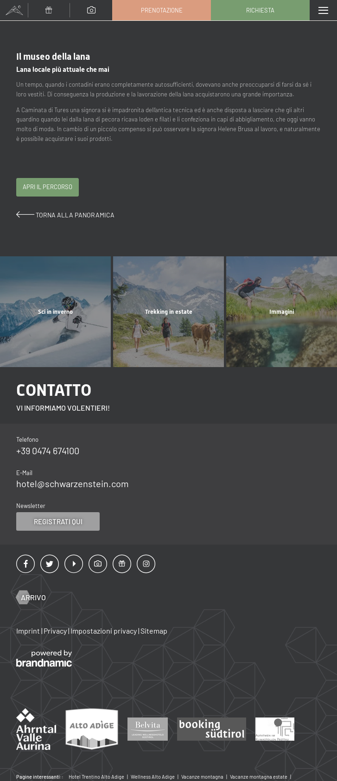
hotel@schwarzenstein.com (72, 483)
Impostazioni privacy (104, 630)
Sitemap (153, 630)
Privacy (56, 630)
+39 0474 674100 (47, 450)
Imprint (28, 630)
